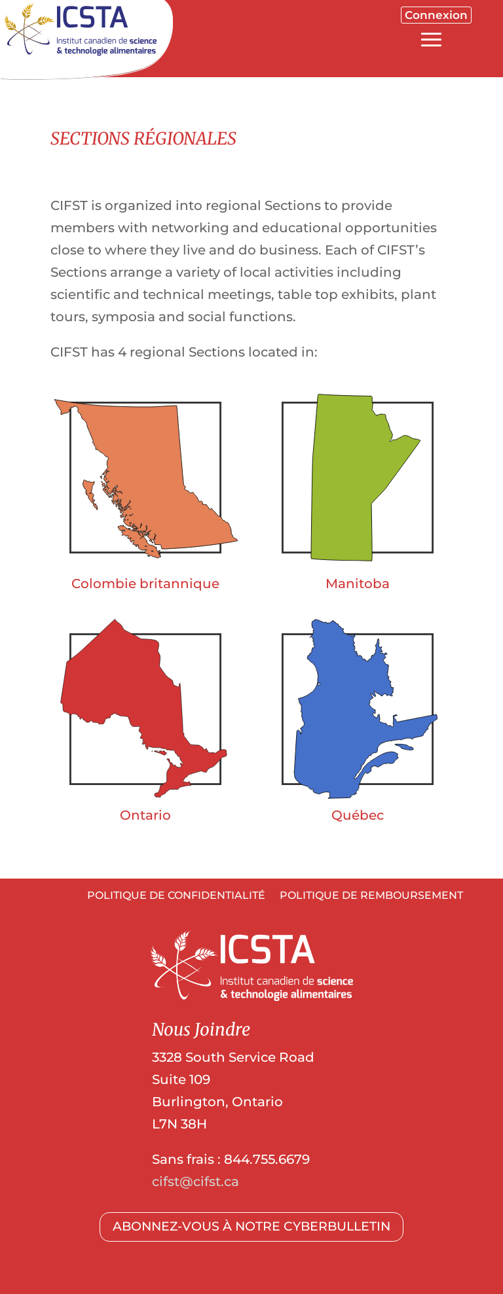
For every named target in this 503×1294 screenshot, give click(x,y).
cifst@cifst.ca (195, 1181)
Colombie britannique (145, 583)
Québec (357, 815)
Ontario (145, 815)
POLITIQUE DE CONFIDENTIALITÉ (176, 896)
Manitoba (358, 583)
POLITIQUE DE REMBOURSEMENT (371, 896)
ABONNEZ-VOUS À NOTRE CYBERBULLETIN (251, 1226)
